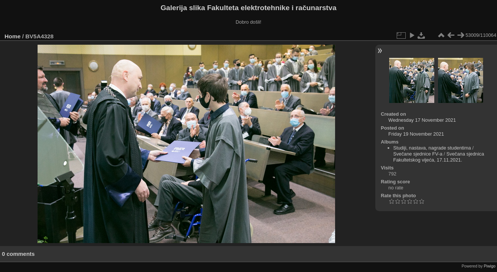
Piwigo (489, 266)
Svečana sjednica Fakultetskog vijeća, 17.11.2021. (438, 157)
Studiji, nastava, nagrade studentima (432, 148)
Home (13, 36)
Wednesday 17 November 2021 (422, 120)
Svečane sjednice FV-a (418, 154)
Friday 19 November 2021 (416, 134)
